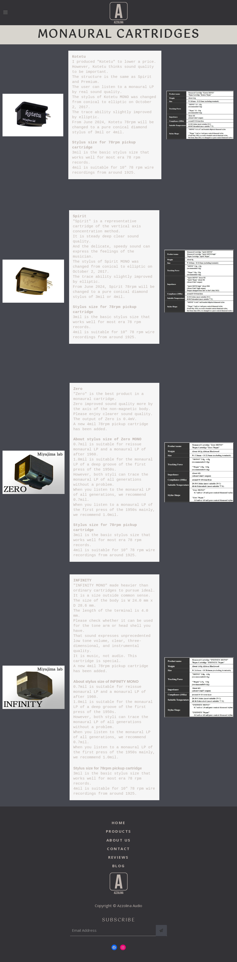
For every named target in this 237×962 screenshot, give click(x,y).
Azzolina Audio (129, 904)
